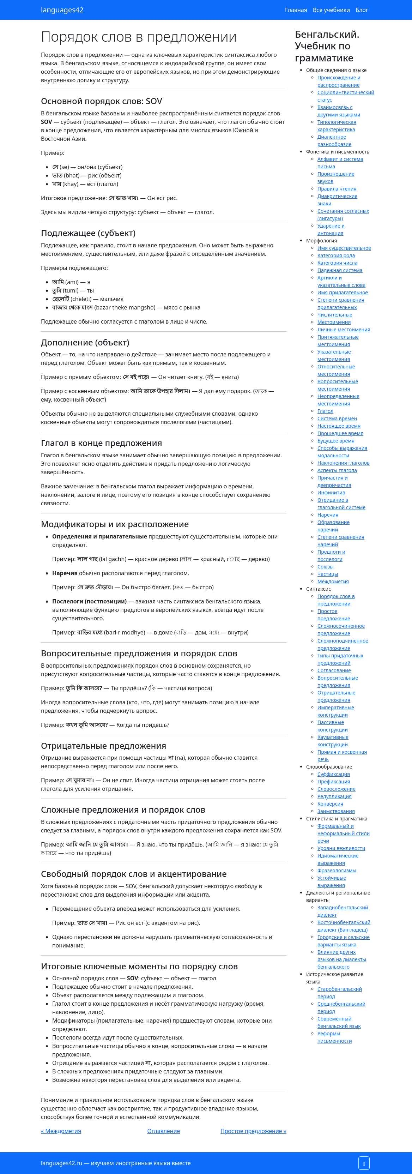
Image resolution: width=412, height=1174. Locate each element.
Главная (296, 10)
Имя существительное (344, 248)
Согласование (334, 670)
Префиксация (333, 781)
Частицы (327, 574)
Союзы (325, 566)
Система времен (337, 418)
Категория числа (337, 262)
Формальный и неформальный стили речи (343, 833)
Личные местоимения (343, 329)
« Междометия (61, 1131)
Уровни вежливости (341, 848)
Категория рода (336, 255)
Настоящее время (338, 425)
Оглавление (163, 1131)
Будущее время (336, 440)
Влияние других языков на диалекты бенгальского (341, 959)
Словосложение (336, 788)
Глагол (325, 411)
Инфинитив (331, 492)
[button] (364, 1163)
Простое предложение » (253, 1131)
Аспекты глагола (337, 470)
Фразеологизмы (336, 870)
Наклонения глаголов (343, 462)
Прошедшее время (340, 433)
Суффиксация (333, 774)
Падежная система (340, 270)
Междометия (333, 581)
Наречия (327, 514)
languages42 (62, 9)
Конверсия (330, 803)
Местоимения (334, 322)
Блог (362, 10)
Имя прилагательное (342, 292)
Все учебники (331, 10)
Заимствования (336, 811)
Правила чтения (337, 188)
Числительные (334, 314)
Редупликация (334, 796)
